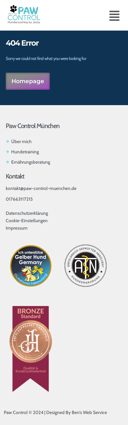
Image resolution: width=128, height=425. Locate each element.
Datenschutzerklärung (27, 213)
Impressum (17, 228)
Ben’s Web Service (89, 412)
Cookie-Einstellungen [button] (27, 220)
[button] (114, 16)
